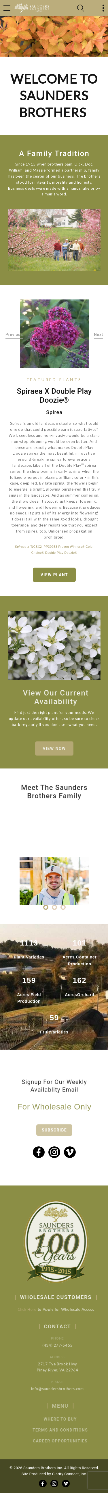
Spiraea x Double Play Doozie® (54, 395)
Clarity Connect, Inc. (69, 1474)
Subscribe (54, 1137)
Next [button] (98, 334)
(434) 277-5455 (64, 1345)
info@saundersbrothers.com (64, 1388)
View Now (54, 753)
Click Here (31, 1309)
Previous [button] (14, 334)
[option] (54, 333)
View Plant (54, 574)
